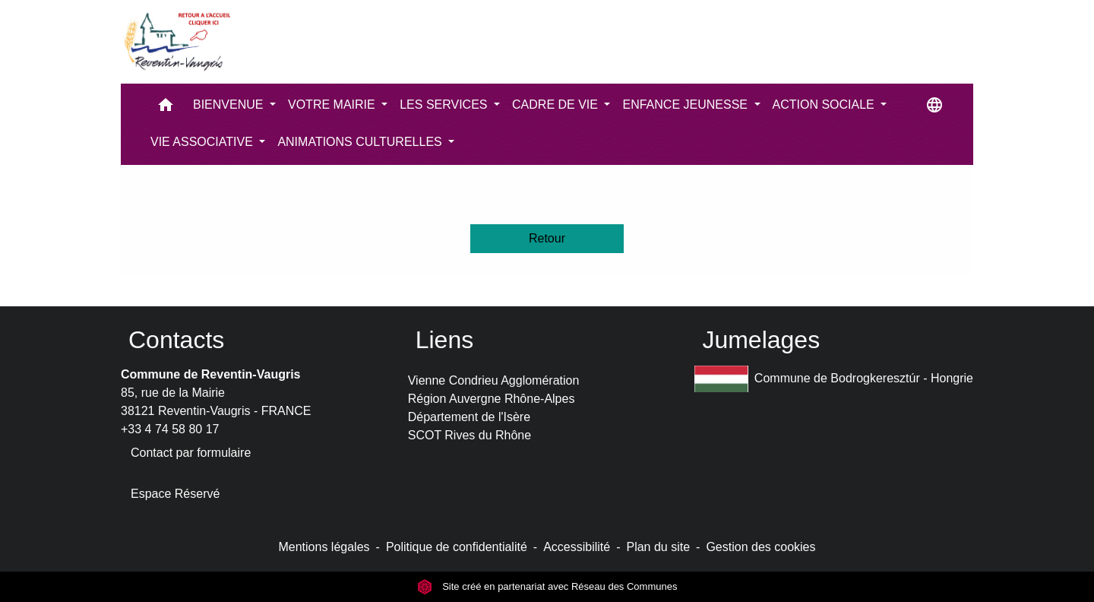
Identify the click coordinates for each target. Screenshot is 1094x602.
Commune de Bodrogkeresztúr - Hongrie (833, 379)
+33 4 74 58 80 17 (170, 429)
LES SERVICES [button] (445, 104)
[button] (165, 108)
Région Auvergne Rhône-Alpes (491, 398)
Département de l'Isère (469, 416)
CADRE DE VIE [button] (556, 104)
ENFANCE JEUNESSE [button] (686, 104)
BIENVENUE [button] (230, 104)
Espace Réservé (175, 493)
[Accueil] (176, 42)
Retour (547, 238)
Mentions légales (323, 546)
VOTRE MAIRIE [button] (333, 104)
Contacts (176, 339)
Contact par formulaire (191, 452)
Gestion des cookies (760, 546)
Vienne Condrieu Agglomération (494, 380)
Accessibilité (576, 546)
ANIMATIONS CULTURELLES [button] (361, 141)
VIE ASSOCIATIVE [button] (203, 141)
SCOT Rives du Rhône (469, 435)
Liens (445, 339)
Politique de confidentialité (456, 546)
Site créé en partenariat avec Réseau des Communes (547, 586)
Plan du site (658, 546)
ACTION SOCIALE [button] (825, 104)
